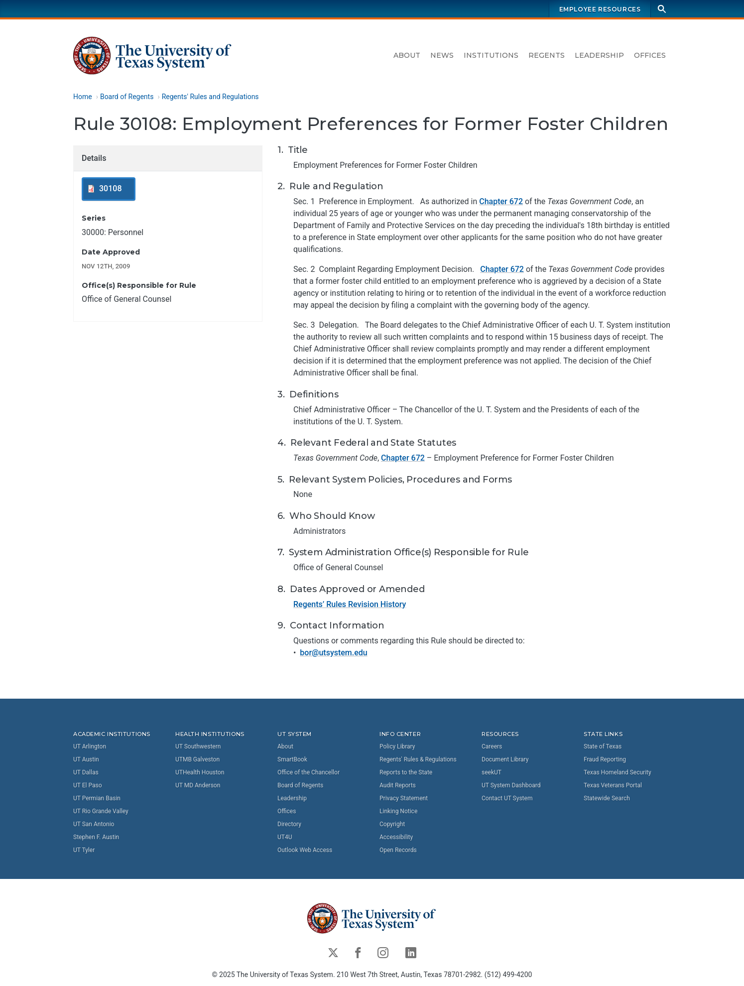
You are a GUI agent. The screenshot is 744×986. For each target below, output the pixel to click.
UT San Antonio (93, 824)
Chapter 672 (501, 202)
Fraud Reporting (605, 759)
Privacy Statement (403, 798)
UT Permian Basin (97, 798)
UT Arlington (89, 746)
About (406, 55)
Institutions (491, 55)
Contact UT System (507, 798)
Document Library (505, 759)
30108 (110, 189)
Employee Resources (600, 9)
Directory (289, 824)
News (442, 55)
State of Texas (602, 746)
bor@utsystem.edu (333, 652)
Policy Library (397, 746)
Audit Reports (397, 785)
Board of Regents (127, 97)
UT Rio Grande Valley (100, 811)
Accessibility (396, 837)
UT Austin (86, 759)
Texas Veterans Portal (613, 785)
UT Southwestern (198, 746)
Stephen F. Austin (96, 837)
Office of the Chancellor (308, 772)
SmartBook (292, 759)
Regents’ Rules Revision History (349, 604)
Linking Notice (398, 811)
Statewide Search (607, 798)
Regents (546, 55)
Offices (650, 55)
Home (82, 97)
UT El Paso (87, 785)
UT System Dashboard (511, 785)
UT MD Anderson (197, 785)
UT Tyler (84, 850)
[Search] (662, 8)
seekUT (491, 772)
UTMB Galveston (197, 759)
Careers (492, 746)
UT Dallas (86, 772)
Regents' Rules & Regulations (418, 759)
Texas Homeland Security (617, 772)
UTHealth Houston (199, 772)
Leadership (599, 55)
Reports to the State (405, 772)
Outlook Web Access (304, 850)
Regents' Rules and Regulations (210, 97)
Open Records (398, 850)
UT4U (284, 837)
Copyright (392, 824)
